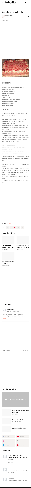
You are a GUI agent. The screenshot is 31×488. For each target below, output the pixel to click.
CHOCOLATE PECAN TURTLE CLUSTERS (23, 246)
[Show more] (22, 227)
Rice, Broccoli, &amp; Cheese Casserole (20, 411)
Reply (4, 318)
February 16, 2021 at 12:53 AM (13, 311)
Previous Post (6, 350)
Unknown (10, 310)
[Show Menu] (2, 2)
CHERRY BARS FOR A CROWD (8, 262)
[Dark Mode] (25, 2)
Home (3, 9)
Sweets (8, 9)
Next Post (25, 350)
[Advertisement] (15, 36)
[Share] (28, 16)
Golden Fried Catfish (18, 420)
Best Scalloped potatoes (19, 428)
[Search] (29, 2)
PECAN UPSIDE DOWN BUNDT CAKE (8, 246)
